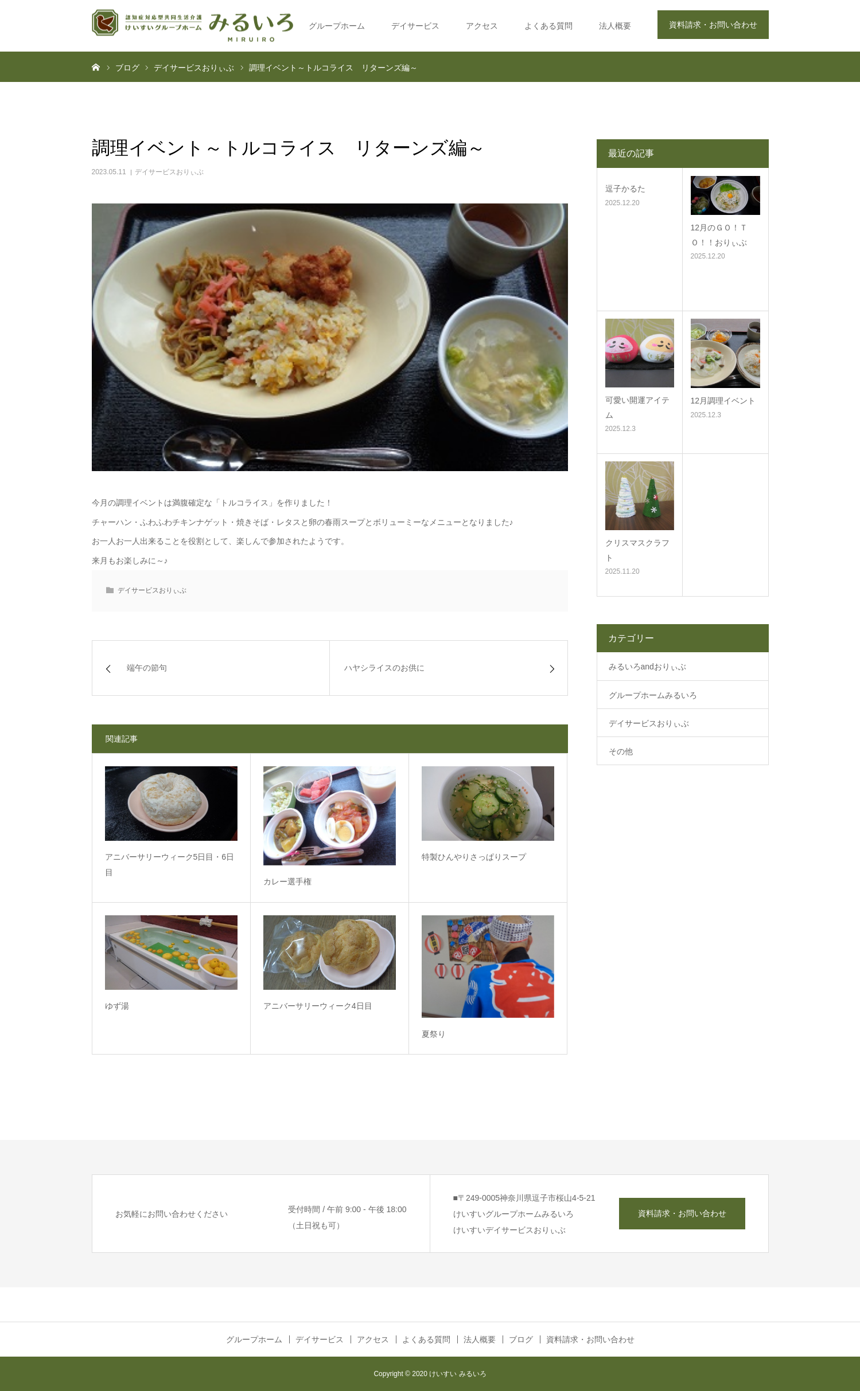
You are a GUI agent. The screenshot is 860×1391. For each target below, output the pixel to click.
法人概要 (615, 25)
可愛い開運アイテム (637, 407)
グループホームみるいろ (653, 695)
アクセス (482, 25)
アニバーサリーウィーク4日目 (317, 1005)
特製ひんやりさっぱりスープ (474, 856)
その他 (621, 751)
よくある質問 (548, 25)
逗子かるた (625, 188)
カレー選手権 (287, 881)
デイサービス (415, 25)
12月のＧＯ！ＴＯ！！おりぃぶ (719, 234)
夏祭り (434, 1034)
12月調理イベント (723, 400)
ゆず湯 (117, 1005)
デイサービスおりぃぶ (169, 172)
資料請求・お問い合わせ (713, 24)
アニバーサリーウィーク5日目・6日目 (170, 864)
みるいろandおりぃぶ (647, 666)
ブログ (521, 1339)
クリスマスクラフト (637, 550)
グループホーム (337, 25)
